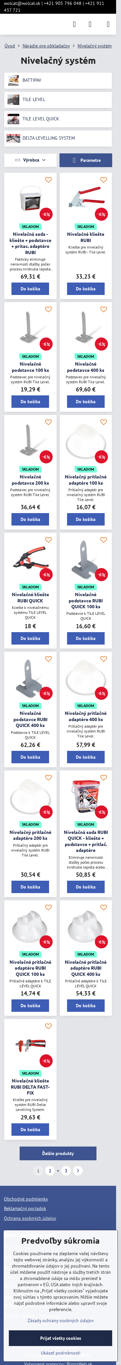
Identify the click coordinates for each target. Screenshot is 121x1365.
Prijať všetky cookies (60, 1338)
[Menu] (108, 24)
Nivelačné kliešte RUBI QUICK (30, 597)
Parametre (86, 160)
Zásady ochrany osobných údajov (60, 1320)
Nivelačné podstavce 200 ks (30, 480)
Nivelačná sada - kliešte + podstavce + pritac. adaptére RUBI (30, 243)
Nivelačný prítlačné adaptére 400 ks (86, 716)
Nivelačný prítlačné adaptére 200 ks (30, 835)
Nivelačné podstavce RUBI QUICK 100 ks (86, 600)
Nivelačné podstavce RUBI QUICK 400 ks (30, 719)
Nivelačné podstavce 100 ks (30, 367)
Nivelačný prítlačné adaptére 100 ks (86, 480)
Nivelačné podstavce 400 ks (85, 367)
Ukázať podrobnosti (60, 1353)
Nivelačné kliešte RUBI (85, 237)
